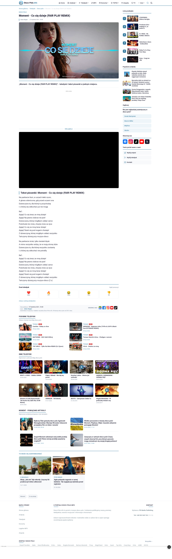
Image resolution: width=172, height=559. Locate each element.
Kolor (106, 545)
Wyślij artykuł (130, 153)
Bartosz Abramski (81, 545)
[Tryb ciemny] (151, 2)
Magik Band (98, 545)
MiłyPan (127, 126)
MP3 (93, 3)
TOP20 (115, 3)
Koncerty (103, 3)
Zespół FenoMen (25, 545)
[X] (147, 141)
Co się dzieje (32, 496)
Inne (141, 3)
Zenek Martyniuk (130, 116)
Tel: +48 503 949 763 (143, 515)
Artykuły (71, 3)
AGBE (140, 545)
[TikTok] (115, 307)
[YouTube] (111, 307)
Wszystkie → (149, 541)
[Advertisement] (69, 109)
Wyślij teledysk (130, 157)
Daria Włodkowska (43, 545)
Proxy (91, 545)
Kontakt (128, 162)
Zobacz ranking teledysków (27, 301)
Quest (112, 545)
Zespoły (125, 3)
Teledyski (83, 3)
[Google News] (100, 307)
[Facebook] (104, 307)
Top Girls (119, 545)
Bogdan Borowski (68, 545)
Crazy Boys (127, 545)
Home (62, 3)
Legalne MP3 (23, 528)
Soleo (59, 545)
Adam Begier (24, 19)
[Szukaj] (148, 3)
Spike (34, 545)
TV (133, 3)
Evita (134, 545)
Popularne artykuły (129, 67)
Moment (22, 496)
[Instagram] (107, 307)
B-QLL (53, 545)
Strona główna (23, 8)
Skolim (126, 130)
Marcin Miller (128, 121)
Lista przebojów (128, 11)
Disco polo (40, 8)
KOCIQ (146, 545)
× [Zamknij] (169, 547)
